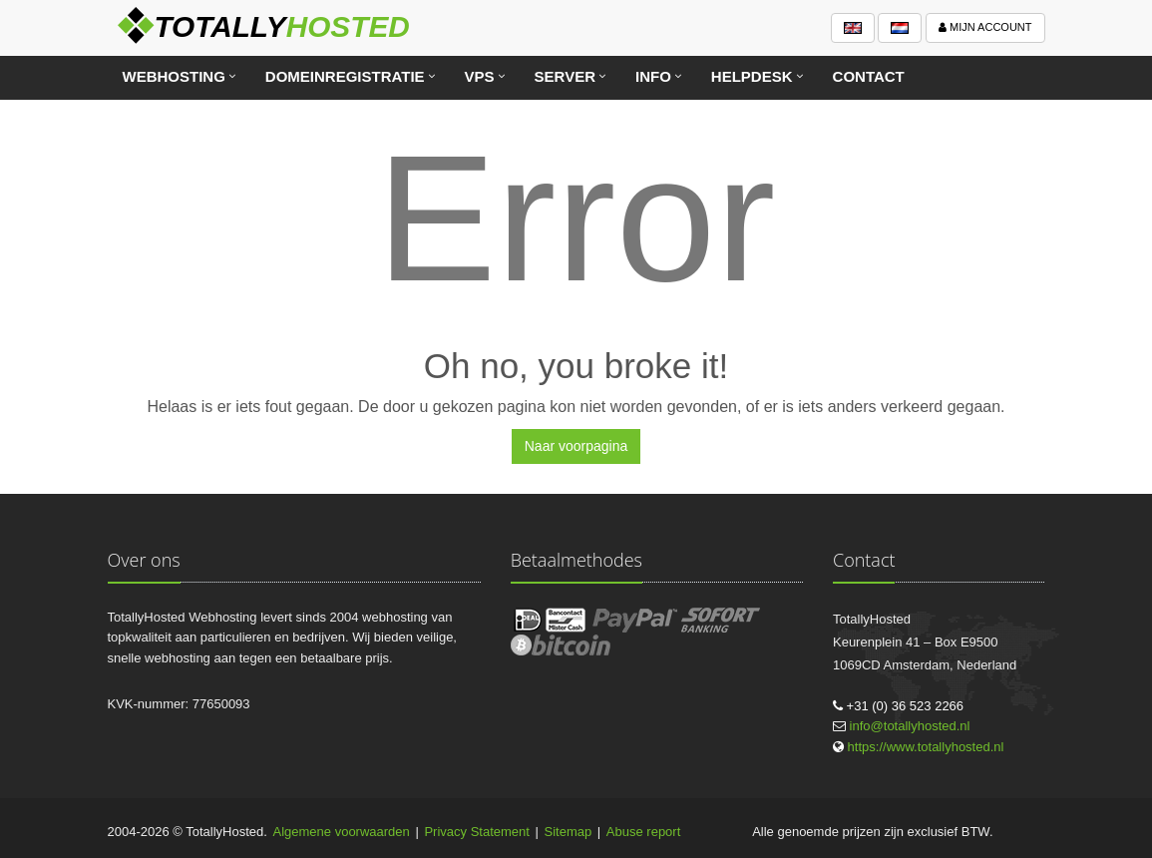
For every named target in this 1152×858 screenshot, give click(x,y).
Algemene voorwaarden (341, 831)
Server (565, 76)
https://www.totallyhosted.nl (926, 746)
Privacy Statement (477, 831)
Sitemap (568, 831)
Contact (869, 76)
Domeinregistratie (345, 76)
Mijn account (985, 27)
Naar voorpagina (576, 446)
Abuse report (643, 831)
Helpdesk (752, 76)
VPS (480, 76)
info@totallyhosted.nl (910, 725)
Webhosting (174, 76)
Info (653, 76)
